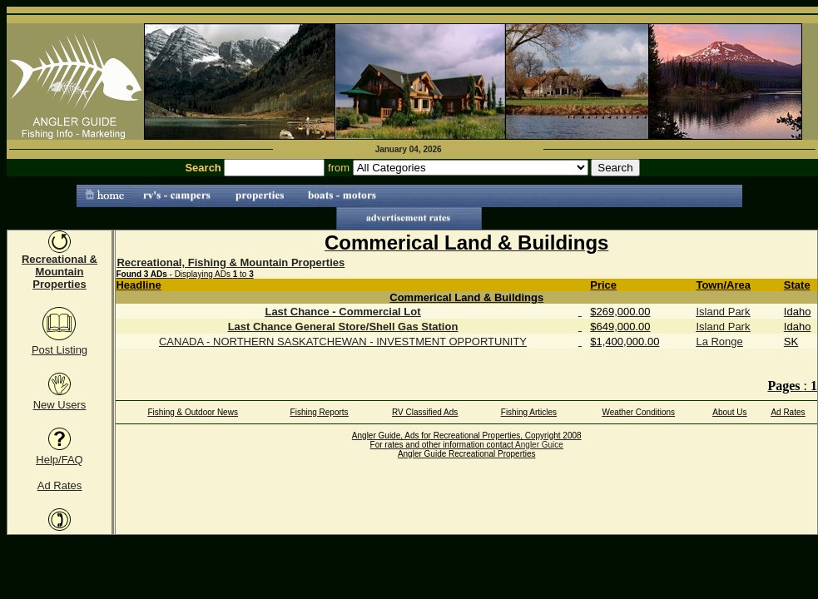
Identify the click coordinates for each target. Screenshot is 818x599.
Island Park (723, 311)
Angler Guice (539, 444)
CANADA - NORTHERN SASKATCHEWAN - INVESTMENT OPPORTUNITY (343, 341)
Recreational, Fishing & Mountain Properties (231, 262)
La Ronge (719, 341)
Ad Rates (59, 485)
